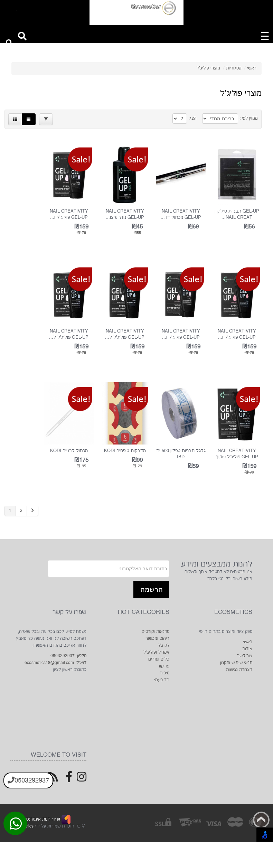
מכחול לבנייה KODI (69, 450)
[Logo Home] (136, 12)
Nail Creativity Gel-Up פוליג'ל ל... (124, 334)
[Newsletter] (108, 568)
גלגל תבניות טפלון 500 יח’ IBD (181, 454)
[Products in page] (179, 118)
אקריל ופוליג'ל (156, 652)
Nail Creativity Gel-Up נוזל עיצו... (125, 214)
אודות (247, 649)
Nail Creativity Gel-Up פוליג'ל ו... (69, 214)
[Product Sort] (220, 118)
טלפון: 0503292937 (68, 655)
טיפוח (164, 673)
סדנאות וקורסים (155, 631)
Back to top (261, 820)
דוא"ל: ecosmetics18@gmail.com (55, 662)
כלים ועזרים (158, 659)
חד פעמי (161, 680)
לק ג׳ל (163, 645)
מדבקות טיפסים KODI (125, 450)
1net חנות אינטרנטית (40, 819)
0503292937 (28, 781)
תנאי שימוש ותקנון (236, 662)
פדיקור (163, 666)
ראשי (247, 642)
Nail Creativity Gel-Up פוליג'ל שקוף (237, 454)
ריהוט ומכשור (157, 638)
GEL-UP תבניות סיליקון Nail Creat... (237, 214)
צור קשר (244, 655)
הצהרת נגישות (239, 669)
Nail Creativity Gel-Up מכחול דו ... (181, 214)
